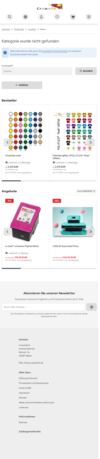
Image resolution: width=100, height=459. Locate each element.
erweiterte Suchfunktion (55, 51)
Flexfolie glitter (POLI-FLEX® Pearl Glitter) (71, 157)
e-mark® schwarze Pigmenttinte (22, 246)
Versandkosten (26, 172)
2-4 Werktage (24, 162)
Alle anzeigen (86, 191)
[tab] (11, 182)
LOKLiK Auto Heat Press (66, 246)
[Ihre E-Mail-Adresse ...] (43, 307)
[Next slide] (91, 142)
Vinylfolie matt (13, 155)
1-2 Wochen (23, 253)
